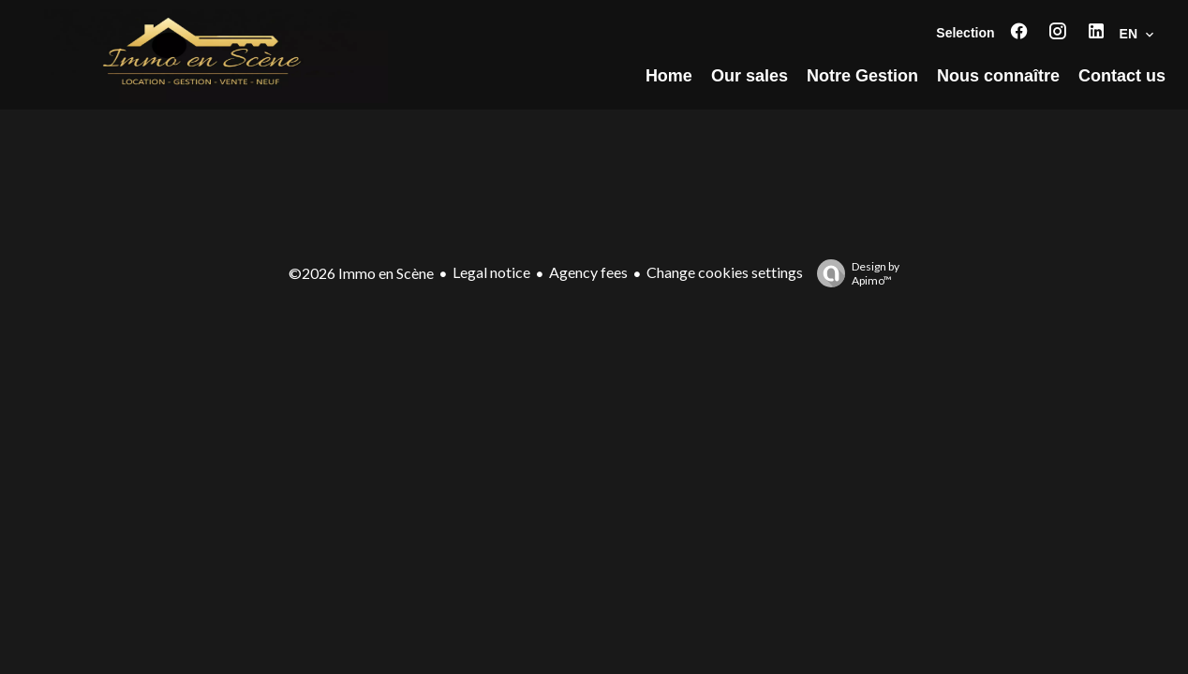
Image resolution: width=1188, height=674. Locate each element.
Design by (853, 273)
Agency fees (588, 272)
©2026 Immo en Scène (361, 273)
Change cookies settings (724, 272)
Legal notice (491, 272)
